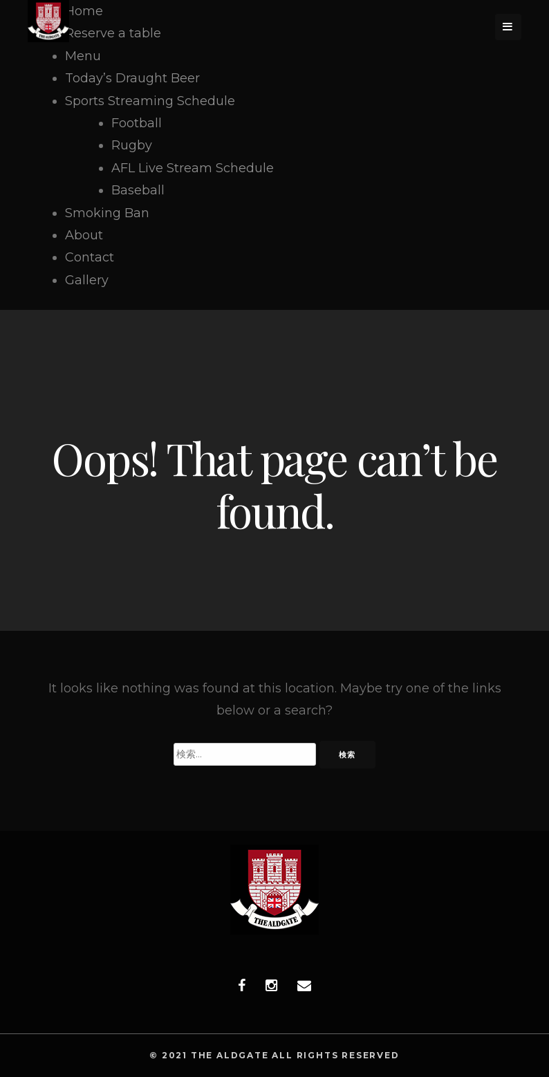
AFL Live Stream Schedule (192, 168)
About (84, 235)
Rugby (131, 145)
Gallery (87, 280)
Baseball (138, 190)
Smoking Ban (107, 213)
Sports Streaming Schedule (150, 101)
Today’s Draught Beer (132, 78)
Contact (89, 257)
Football (136, 123)
